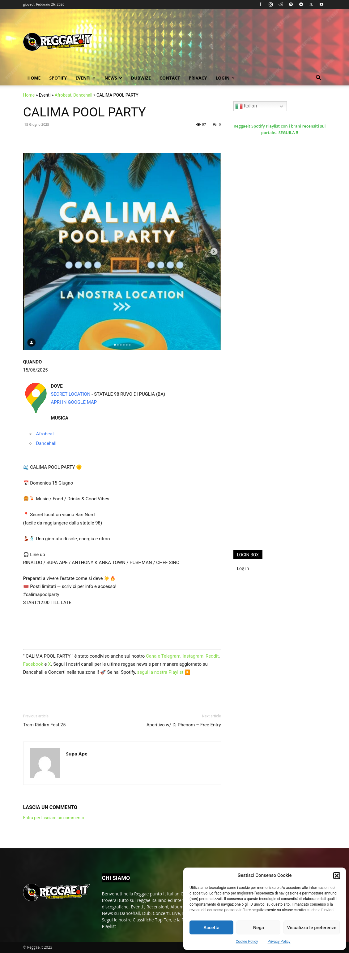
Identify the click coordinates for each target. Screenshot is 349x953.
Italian (246, 106)
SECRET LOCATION (71, 394)
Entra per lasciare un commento (53, 817)
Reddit (212, 656)
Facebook (33, 664)
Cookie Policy (247, 941)
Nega (258, 927)
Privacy (198, 78)
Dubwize (141, 78)
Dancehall (82, 95)
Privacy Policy (279, 941)
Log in (243, 568)
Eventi (85, 78)
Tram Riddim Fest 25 (44, 725)
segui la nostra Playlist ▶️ (163, 672)
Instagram (193, 656)
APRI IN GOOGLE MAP (74, 402)
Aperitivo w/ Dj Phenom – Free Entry (184, 725)
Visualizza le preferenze (311, 927)
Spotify (58, 78)
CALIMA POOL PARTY (84, 112)
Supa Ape (76, 754)
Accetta (211, 927)
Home (34, 78)
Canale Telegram (163, 656)
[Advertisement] (279, 444)
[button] (337, 875)
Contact (170, 78)
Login (224, 78)
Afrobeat (63, 95)
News (113, 78)
